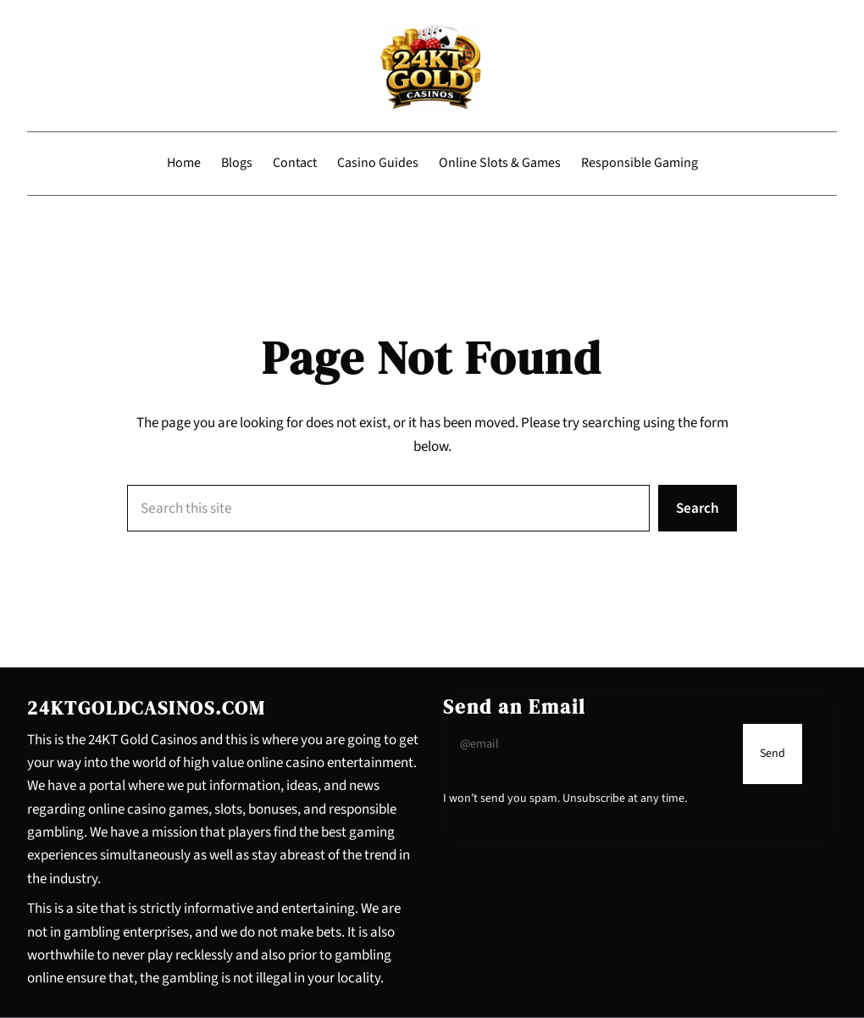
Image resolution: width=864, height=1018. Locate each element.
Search (697, 508)
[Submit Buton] (772, 754)
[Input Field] (588, 744)
